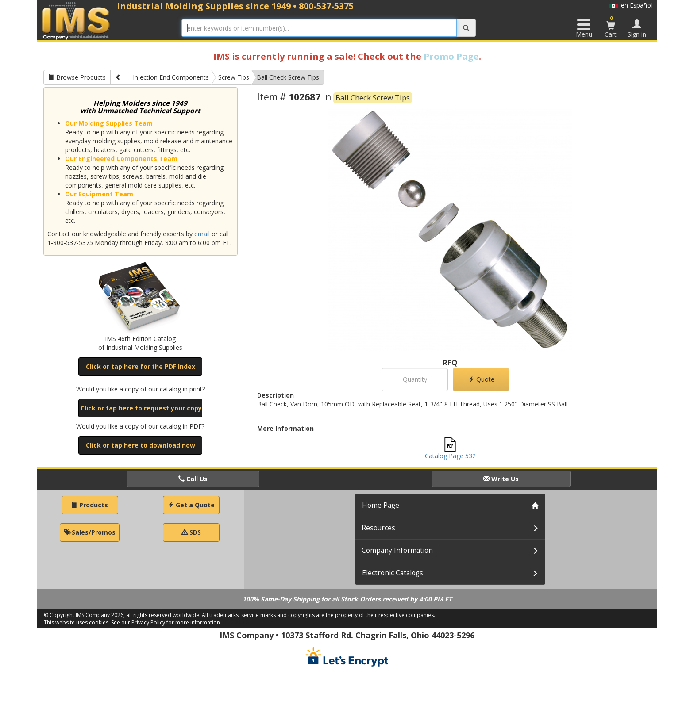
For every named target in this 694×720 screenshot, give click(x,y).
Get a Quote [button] (191, 505)
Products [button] (89, 505)
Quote (481, 379)
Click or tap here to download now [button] (140, 445)
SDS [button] (191, 532)
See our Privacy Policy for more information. (166, 622)
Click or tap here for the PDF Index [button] (140, 366)
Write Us (501, 479)
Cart (611, 26)
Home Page (380, 505)
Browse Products (77, 77)
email (202, 234)
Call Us (193, 479)
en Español (630, 5)
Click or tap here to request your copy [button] (141, 408)
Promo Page (451, 56)
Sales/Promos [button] (90, 532)
